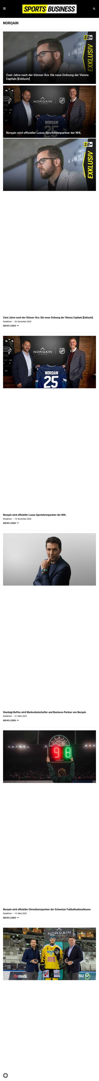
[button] (94, 9)
